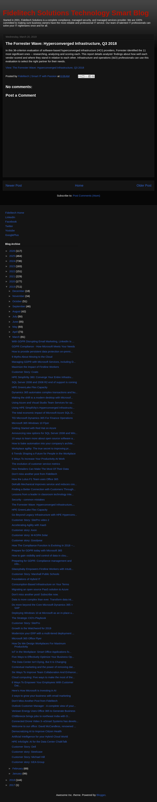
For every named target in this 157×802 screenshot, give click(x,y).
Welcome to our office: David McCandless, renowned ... (44, 726)
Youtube (10, 230)
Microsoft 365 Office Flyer (27, 638)
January (17, 773)
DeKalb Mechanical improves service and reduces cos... (44, 484)
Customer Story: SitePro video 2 (30, 519)
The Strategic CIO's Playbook (29, 617)
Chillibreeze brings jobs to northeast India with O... (41, 716)
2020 (12, 281)
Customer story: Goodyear (27, 540)
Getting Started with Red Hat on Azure (34, 428)
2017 (12, 785)
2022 (12, 271)
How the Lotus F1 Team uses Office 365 (35, 479)
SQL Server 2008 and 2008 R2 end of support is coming (44, 382)
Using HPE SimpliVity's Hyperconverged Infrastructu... (43, 407)
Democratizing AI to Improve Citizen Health (37, 731)
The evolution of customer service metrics (36, 463)
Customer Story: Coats (25, 371)
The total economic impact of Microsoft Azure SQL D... (43, 412)
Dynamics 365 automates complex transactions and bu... (45, 392)
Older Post (144, 185)
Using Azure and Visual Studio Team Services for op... (43, 402)
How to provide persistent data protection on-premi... (42, 351)
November (18, 296)
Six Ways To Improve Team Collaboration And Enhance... (45, 672)
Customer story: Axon (24, 530)
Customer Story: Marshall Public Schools (35, 574)
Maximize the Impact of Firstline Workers (35, 366)
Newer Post (14, 185)
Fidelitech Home (14, 212)
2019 (12, 286)
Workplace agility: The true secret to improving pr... (41, 448)
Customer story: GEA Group (28, 761)
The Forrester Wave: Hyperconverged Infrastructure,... (43, 504)
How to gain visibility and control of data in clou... (40, 555)
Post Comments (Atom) (86, 195)
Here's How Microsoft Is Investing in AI (34, 690)
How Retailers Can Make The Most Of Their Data (40, 468)
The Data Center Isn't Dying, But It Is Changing (39, 661)
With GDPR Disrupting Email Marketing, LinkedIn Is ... (43, 341)
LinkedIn (10, 217)
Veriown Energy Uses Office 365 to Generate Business (43, 710)
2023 (12, 266)
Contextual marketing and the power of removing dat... (43, 666)
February (18, 768)
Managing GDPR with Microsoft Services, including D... (44, 361)
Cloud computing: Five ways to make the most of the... (43, 677)
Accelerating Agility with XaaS (29, 525)
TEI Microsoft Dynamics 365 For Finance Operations (42, 417)
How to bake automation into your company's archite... (43, 443)
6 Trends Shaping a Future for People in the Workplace (44, 453)
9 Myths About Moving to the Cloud (32, 356)
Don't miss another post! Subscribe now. (35, 594)
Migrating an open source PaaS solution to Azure (40, 589)
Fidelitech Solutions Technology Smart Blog (76, 13)
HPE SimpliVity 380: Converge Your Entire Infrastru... (42, 377)
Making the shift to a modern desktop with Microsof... (42, 397)
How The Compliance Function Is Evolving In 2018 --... (43, 545)
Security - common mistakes (28, 499)
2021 (12, 276)
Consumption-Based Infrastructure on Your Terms (40, 584)
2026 (12, 250)
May (15, 326)
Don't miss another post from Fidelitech (34, 473)
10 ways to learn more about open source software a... (43, 438)
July (15, 316)
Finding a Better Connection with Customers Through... (44, 489)
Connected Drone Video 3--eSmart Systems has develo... (45, 721)
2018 (12, 779)
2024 (12, 260)
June (15, 321)
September (19, 306)
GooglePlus (12, 235)
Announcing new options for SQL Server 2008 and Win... (44, 433)
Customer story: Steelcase (27, 751)
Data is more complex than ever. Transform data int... (42, 599)
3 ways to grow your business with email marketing (41, 695)
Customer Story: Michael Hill (28, 756)
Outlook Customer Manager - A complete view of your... (44, 705)
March (16, 336)
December (18, 290)
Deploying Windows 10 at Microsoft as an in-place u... (43, 612)
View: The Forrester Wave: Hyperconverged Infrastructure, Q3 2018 (45, 67)
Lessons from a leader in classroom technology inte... (43, 494)
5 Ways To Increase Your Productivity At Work (38, 458)
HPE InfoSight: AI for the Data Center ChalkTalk (39, 741)
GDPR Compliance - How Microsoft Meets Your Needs (43, 346)
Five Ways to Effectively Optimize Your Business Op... (43, 656)
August (16, 311)
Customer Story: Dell (24, 746)
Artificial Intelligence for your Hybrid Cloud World (40, 736)
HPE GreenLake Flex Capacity (29, 387)
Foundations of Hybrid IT (26, 579)
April (15, 331)
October (17, 301)
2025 (12, 255)
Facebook (11, 221)
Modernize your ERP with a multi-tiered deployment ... (43, 633)
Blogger (100, 794)
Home (79, 185)
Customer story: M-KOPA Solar (30, 535)
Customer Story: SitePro (26, 623)
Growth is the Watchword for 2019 (31, 628)
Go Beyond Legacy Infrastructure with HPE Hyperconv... (44, 514)
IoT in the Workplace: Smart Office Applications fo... (42, 651)
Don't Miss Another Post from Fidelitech (35, 700)
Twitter (9, 226)
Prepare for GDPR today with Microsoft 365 (37, 550)
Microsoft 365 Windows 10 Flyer (30, 422)
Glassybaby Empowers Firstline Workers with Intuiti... (42, 568)
